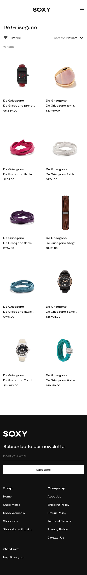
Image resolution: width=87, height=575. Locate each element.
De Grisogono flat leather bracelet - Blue (19, 311)
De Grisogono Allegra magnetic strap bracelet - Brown (62, 243)
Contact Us (56, 537)
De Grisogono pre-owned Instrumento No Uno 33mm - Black (19, 105)
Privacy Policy (58, 529)
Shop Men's (11, 504)
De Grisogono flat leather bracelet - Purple (19, 243)
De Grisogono (13, 100)
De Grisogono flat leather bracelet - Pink (19, 174)
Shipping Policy (58, 504)
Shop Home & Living (17, 529)
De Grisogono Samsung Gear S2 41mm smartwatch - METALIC (62, 311)
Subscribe (43, 469)
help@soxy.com (14, 557)
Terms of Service (59, 521)
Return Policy (57, 513)
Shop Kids (10, 521)
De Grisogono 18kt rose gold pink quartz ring (62, 105)
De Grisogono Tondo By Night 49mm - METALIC (19, 380)
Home (7, 496)
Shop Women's (14, 513)
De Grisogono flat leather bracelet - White (62, 174)
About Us (54, 496)
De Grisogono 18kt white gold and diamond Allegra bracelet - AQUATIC (62, 380)
